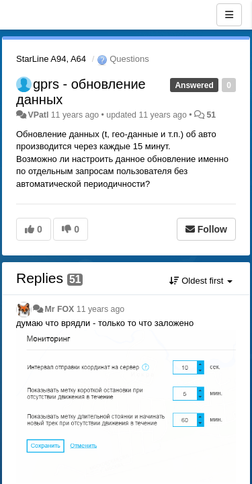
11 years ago (100, 309)
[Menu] (229, 14)
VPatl (38, 115)
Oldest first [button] (201, 281)
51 (211, 115)
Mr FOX (59, 309)
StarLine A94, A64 (51, 59)
